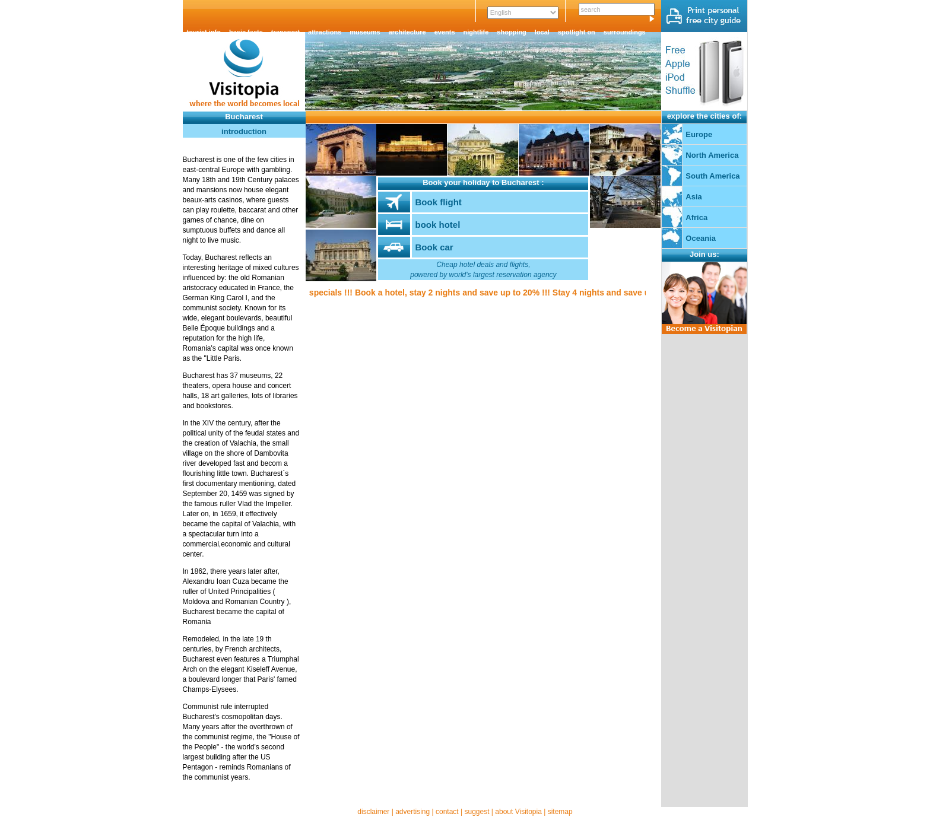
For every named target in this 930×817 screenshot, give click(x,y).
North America (711, 155)
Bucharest (244, 116)
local (542, 32)
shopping (511, 32)
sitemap (560, 812)
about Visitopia (518, 812)
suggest (476, 812)
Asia (693, 196)
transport (285, 32)
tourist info (204, 32)
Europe (698, 134)
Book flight (438, 202)
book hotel (437, 225)
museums (365, 32)
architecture (407, 32)
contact (447, 812)
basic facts (246, 32)
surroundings (625, 32)
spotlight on (576, 32)
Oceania (700, 238)
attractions (324, 32)
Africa (696, 217)
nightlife (476, 32)
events (444, 32)
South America (712, 175)
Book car (434, 247)
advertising (412, 812)
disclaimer (373, 812)
